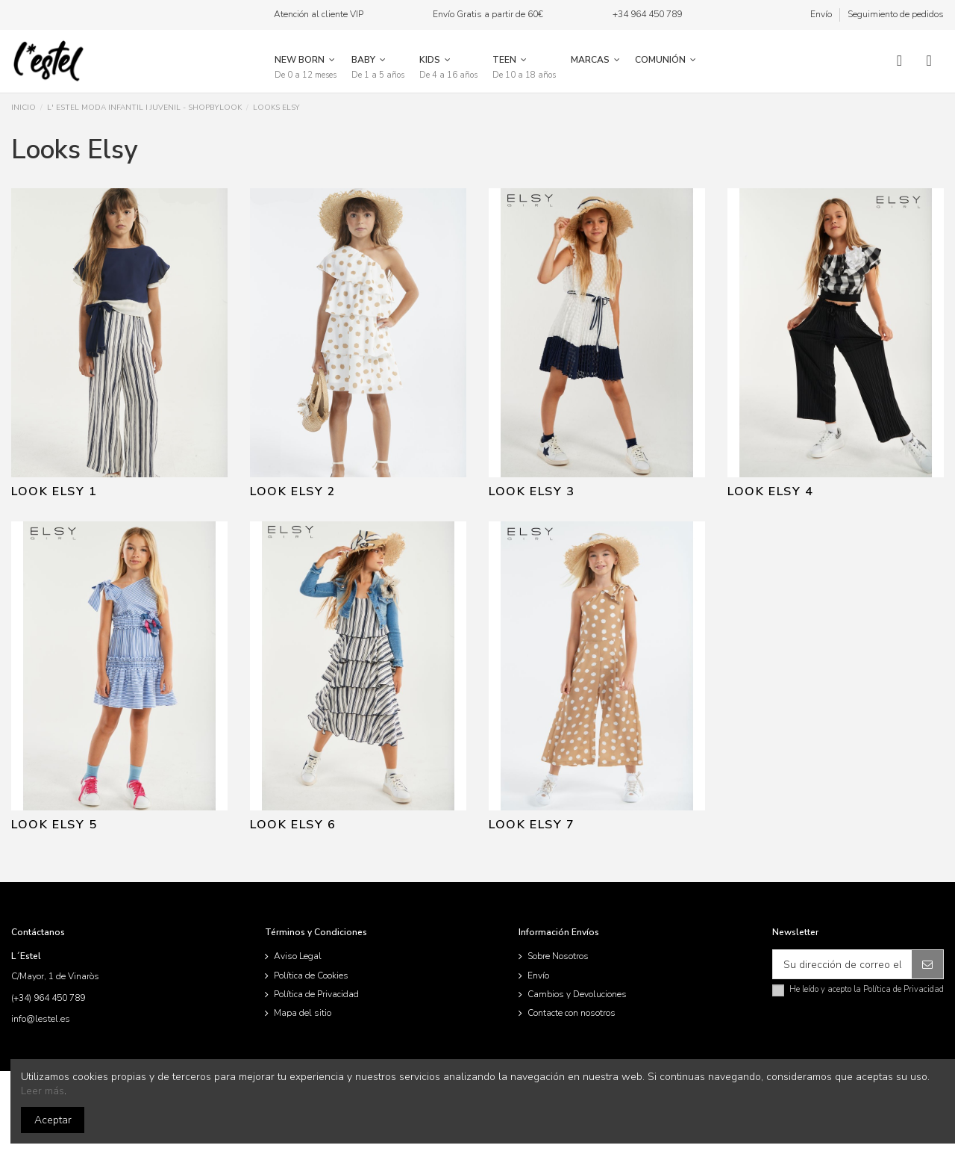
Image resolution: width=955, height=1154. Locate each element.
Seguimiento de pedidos (896, 14)
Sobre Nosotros (558, 956)
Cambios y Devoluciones (577, 994)
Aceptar (53, 1120)
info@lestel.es (40, 1019)
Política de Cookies (311, 975)
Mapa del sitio (302, 1013)
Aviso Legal (298, 956)
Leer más (42, 1091)
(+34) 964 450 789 (48, 998)
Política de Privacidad (316, 994)
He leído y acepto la (866, 989)
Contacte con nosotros (571, 1013)
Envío (822, 14)
